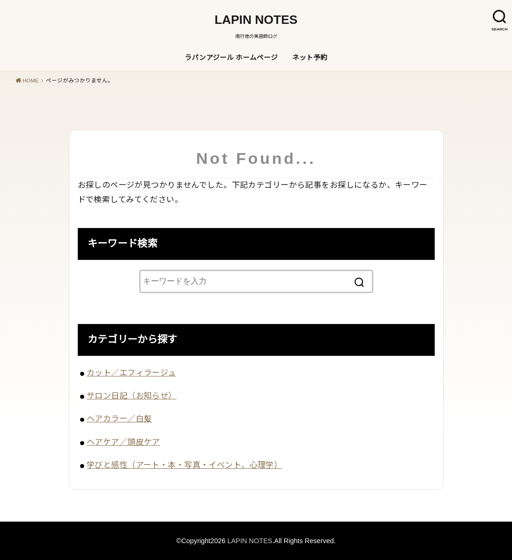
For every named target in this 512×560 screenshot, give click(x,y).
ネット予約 (309, 57)
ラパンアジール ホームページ (231, 57)
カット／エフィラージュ (131, 372)
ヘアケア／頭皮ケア (123, 442)
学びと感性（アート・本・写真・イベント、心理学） (184, 465)
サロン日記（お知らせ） (132, 395)
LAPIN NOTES (256, 20)
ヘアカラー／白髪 (119, 418)
